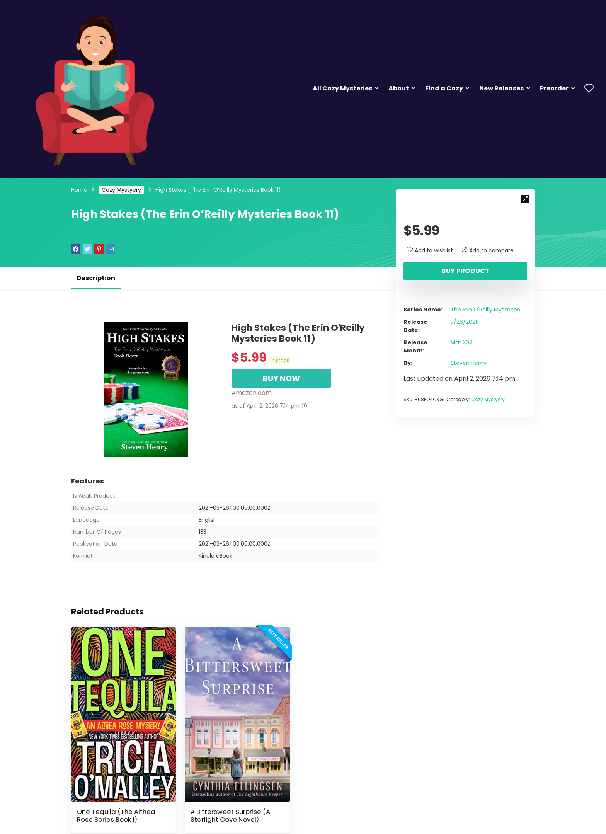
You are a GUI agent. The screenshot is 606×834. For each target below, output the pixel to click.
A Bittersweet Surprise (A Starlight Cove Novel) (223, 801)
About (398, 88)
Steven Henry (469, 363)
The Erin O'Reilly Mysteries (485, 309)
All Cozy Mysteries (342, 88)
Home (79, 190)
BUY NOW (281, 378)
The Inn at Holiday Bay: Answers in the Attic (325, 801)
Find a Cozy (444, 88)
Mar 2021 (462, 342)
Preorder (554, 88)
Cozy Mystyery (121, 190)
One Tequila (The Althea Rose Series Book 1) (116, 801)
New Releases (501, 88)
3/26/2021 (464, 322)
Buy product (465, 271)
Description (96, 278)
